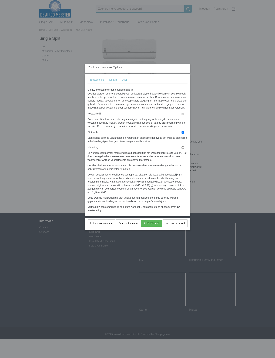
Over (124, 86)
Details (113, 86)
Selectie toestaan (128, 230)
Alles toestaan (151, 230)
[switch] (183, 121)
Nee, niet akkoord (175, 230)
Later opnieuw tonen (101, 230)
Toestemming (97, 86)
